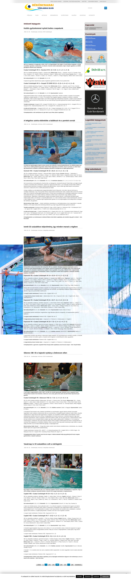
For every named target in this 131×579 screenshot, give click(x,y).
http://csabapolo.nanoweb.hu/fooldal (94, 171)
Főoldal (29, 15)
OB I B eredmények (48, 124)
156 (61, 564)
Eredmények (54, 15)
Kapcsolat (103, 1)
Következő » (78, 564)
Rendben (79, 576)
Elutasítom (87, 576)
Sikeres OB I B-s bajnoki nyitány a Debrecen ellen (45, 353)
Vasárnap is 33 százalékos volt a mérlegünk (43, 444)
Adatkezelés (105, 576)
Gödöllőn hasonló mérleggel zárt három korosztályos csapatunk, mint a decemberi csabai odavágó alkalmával (95, 153)
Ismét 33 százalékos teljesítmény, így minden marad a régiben (51, 227)
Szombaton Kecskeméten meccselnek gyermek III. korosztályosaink (95, 149)
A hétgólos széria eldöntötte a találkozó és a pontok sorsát (49, 121)
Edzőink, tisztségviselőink (71, 1)
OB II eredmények (47, 31)
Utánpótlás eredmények (49, 230)
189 (72, 564)
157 (65, 564)
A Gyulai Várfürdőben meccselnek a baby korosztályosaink (94, 162)
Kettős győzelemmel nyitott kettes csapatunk (43, 28)
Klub (37, 15)
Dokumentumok (93, 1)
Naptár (84, 1)
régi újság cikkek (56, 1)
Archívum (82, 15)
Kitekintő (92, 15)
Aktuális (44, 15)
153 (49, 564)
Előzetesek (64, 15)
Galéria (74, 15)
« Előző (39, 564)
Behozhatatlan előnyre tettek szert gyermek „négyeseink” (94, 132)
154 (53, 564)
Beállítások (96, 576)
